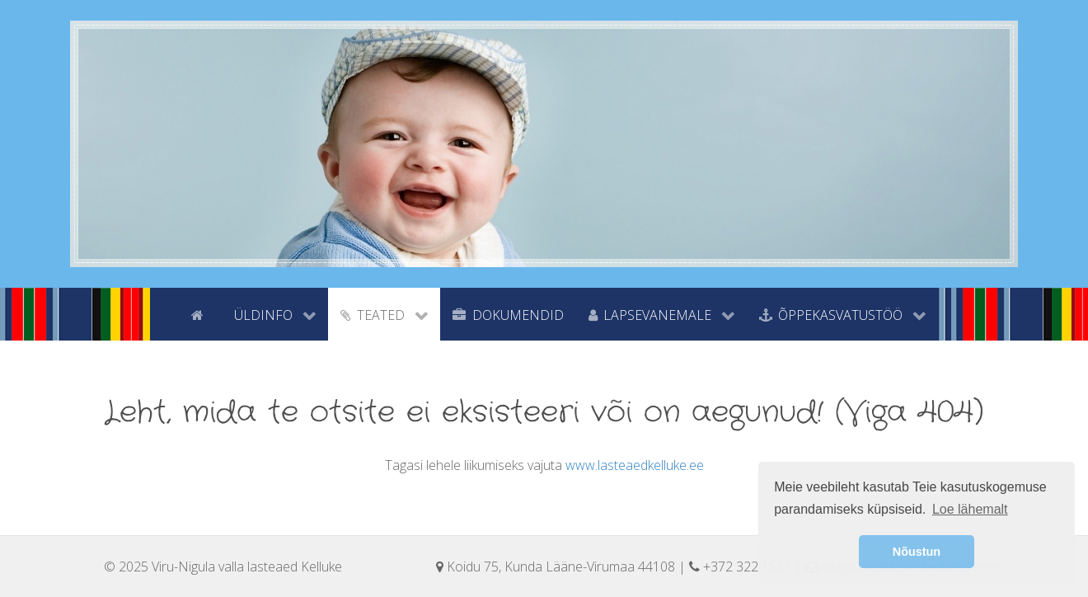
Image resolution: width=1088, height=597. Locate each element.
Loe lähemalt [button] (970, 509)
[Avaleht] (200, 313)
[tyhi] (164, 313)
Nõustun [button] (916, 551)
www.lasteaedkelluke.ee (634, 465)
